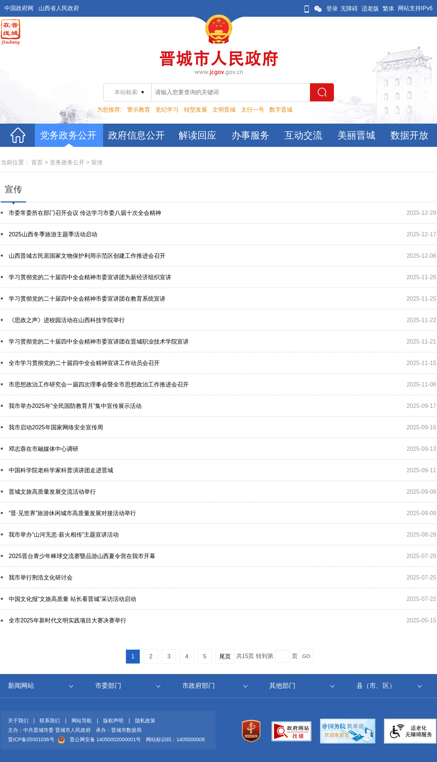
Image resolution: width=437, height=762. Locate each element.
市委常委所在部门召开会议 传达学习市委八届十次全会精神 (85, 213)
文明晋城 (224, 110)
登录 (332, 8)
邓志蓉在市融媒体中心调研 (43, 449)
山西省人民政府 (58, 8)
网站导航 (82, 720)
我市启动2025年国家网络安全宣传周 (56, 427)
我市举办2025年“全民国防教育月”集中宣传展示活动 (75, 406)
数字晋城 (281, 110)
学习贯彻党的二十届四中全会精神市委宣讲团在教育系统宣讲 (87, 299)
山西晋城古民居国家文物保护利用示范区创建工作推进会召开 (87, 256)
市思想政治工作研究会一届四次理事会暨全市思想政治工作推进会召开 (99, 384)
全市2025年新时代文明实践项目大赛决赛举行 (67, 620)
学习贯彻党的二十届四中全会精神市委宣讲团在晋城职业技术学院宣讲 (99, 341)
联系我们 (50, 720)
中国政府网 (18, 8)
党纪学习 (167, 110)
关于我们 (18, 720)
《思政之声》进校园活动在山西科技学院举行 (67, 320)
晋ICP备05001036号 (31, 739)
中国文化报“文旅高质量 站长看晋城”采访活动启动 (72, 599)
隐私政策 (145, 720)
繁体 (388, 8)
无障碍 (349, 8)
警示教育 (138, 110)
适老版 (370, 8)
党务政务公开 (67, 162)
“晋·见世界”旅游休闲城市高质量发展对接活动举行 (72, 513)
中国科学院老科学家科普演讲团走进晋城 (61, 470)
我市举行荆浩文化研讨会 (41, 577)
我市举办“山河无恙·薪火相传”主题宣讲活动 (64, 535)
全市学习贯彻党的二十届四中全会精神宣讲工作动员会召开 (84, 363)
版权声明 (113, 720)
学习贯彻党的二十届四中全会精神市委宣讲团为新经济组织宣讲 (90, 277)
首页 (37, 162)
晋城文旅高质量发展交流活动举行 (52, 492)
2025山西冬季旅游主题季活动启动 (53, 234)
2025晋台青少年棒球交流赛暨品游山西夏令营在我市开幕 (82, 556)
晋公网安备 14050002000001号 (105, 739)
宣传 (97, 162)
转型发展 (195, 110)
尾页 (225, 656)
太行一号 (252, 110)
